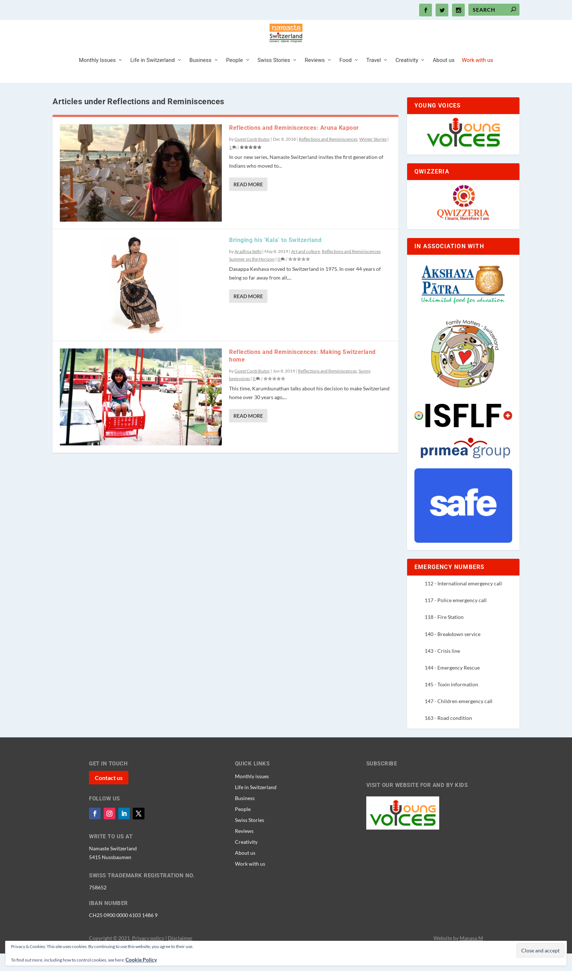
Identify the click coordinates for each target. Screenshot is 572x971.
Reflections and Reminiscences (328, 156)
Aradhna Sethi (248, 268)
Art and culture (305, 268)
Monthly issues (252, 793)
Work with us (477, 78)
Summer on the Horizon (252, 276)
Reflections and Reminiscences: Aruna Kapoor (294, 145)
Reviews (315, 78)
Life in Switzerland (152, 78)
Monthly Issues (97, 78)
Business (200, 78)
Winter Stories (373, 156)
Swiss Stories (274, 78)
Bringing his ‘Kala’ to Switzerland (275, 257)
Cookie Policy (141, 959)
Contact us (109, 795)
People (234, 78)
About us (444, 78)
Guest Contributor (252, 156)
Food (345, 78)
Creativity (406, 78)
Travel (373, 78)
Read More (248, 201)
